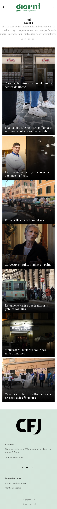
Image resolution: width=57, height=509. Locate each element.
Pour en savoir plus (14, 457)
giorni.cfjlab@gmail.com (16, 483)
